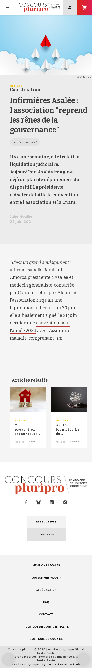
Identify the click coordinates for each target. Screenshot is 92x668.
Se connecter (70, 7)
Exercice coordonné (24, 142)
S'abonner (84, 7)
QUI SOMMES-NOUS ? (46, 577)
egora (46, 664)
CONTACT (46, 614)
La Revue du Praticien (69, 664)
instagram (65, 502)
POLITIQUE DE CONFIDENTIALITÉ (46, 626)
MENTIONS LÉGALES (46, 565)
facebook (26, 502)
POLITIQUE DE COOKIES (46, 639)
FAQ (46, 602)
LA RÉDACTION (46, 590)
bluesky (38, 502)
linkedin (52, 502)
